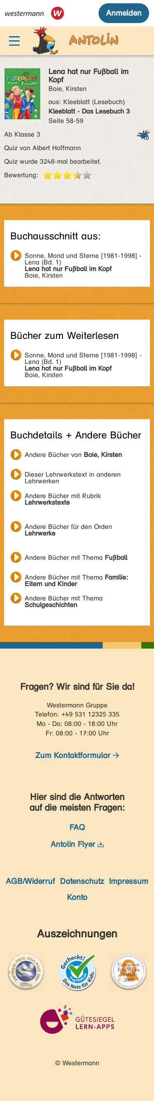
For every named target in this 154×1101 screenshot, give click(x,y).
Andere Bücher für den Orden (68, 528)
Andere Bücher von (73, 455)
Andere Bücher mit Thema (76, 557)
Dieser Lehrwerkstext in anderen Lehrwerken (73, 475)
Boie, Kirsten (83, 257)
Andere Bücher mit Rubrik (63, 497)
